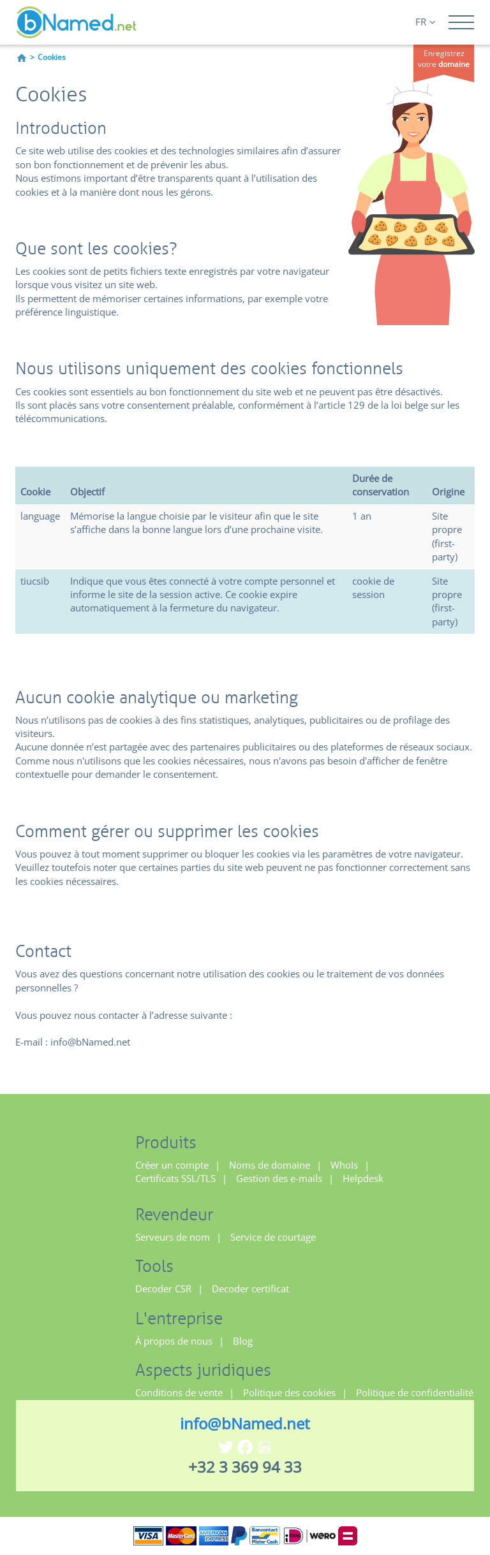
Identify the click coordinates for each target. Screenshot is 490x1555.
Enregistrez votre (444, 58)
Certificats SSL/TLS (175, 1178)
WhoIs (344, 1164)
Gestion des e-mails (279, 1178)
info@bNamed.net (245, 1423)
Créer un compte (172, 1164)
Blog (243, 1340)
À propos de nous (173, 1340)
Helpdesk (363, 1178)
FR (425, 21)
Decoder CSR (163, 1288)
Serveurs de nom (172, 1236)
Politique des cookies (289, 1392)
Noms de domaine (269, 1164)
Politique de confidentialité (414, 1392)
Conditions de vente (179, 1392)
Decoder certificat (250, 1288)
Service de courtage (273, 1236)
